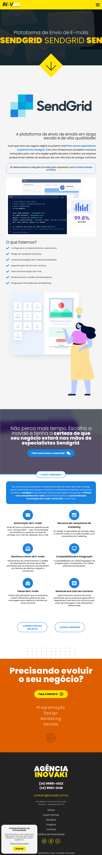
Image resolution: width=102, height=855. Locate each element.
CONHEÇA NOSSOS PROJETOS (32, 627)
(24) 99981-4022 (51, 783)
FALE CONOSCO (51, 694)
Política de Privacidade (51, 834)
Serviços (51, 819)
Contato (51, 829)
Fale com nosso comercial (51, 453)
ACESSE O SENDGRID (70, 627)
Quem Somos (51, 815)
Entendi (19, 848)
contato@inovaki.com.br (51, 795)
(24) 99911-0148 (51, 788)
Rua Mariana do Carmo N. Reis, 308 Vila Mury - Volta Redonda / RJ (51, 803)
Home (51, 810)
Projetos (51, 824)
